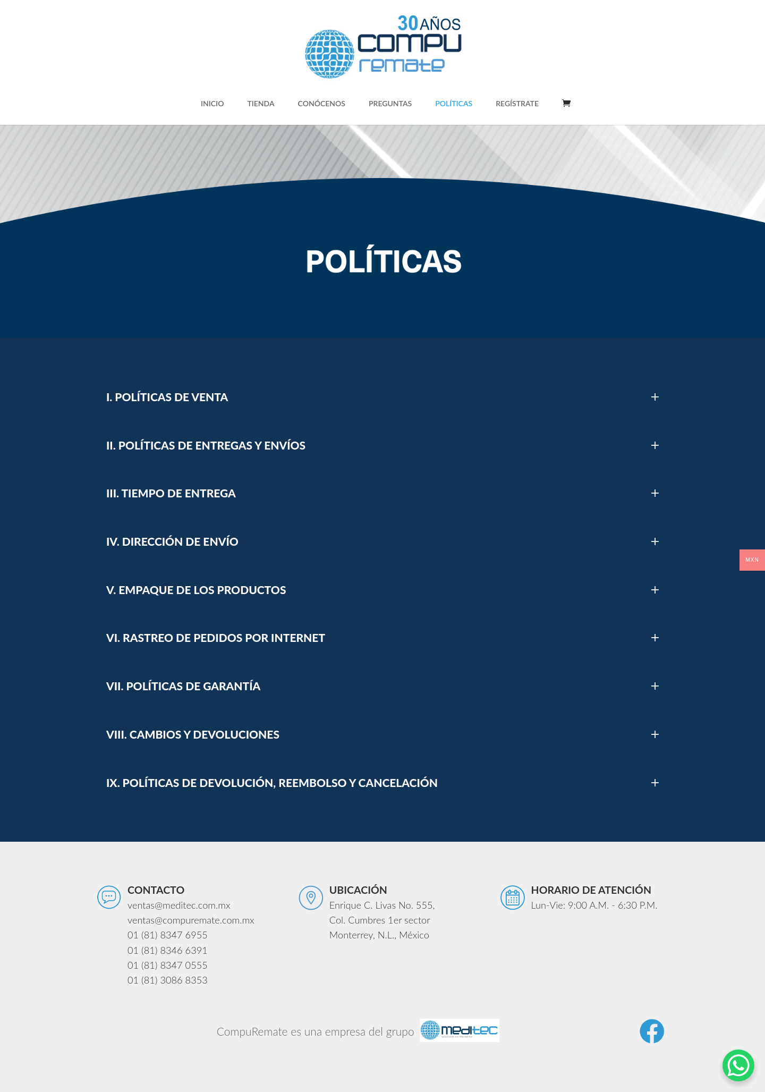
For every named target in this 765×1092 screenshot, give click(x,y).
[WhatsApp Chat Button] (738, 1065)
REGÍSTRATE (517, 104)
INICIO (212, 104)
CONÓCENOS (321, 104)
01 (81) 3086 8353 (168, 980)
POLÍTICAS (453, 104)
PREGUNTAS (390, 104)
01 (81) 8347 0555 (168, 965)
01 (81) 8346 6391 (168, 950)
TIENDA (260, 104)
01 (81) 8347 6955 (168, 935)
